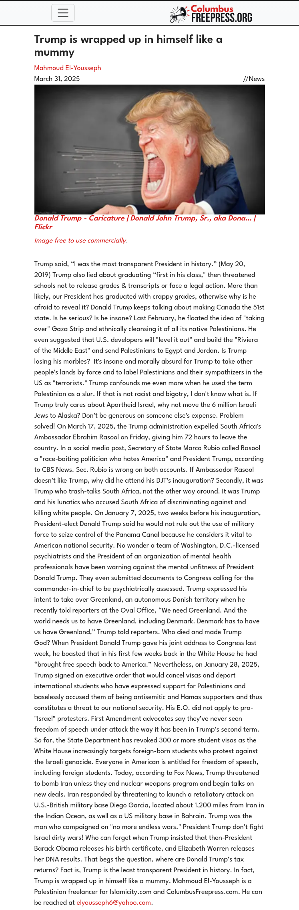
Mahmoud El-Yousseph (67, 68)
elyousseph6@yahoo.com (114, 903)
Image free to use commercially (80, 240)
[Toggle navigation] (63, 13)
